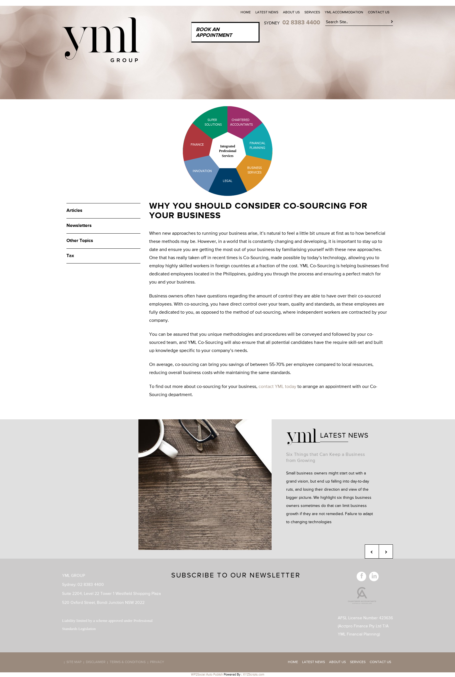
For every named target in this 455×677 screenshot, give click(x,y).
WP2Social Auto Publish (207, 674)
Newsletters (79, 225)
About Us (291, 12)
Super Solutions (209, 122)
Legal (227, 181)
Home (246, 12)
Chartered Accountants (236, 122)
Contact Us (378, 12)
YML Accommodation (344, 12)
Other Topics (79, 241)
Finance (197, 144)
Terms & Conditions (128, 662)
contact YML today (277, 386)
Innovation (202, 171)
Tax (70, 256)
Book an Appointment (214, 32)
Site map (74, 662)
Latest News (266, 12)
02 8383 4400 (301, 23)
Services (312, 12)
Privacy (157, 662)
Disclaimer (95, 662)
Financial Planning (258, 145)
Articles (74, 210)
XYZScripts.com (253, 674)
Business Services (254, 170)
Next (386, 551)
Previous (372, 551)
